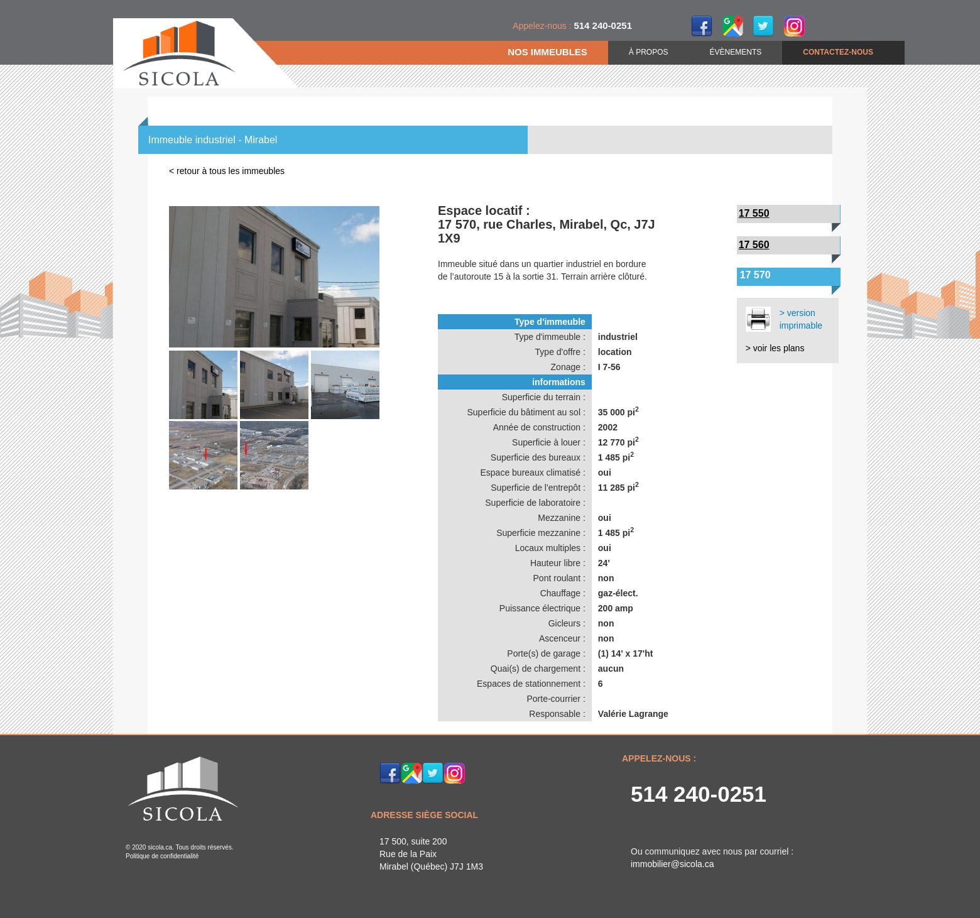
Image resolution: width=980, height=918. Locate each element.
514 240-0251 (698, 794)
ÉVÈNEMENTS (736, 52)
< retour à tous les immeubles (227, 171)
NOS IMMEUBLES (547, 51)
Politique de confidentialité (162, 856)
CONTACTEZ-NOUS (838, 52)
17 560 (754, 244)
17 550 (754, 213)
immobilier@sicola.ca (672, 864)
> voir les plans (775, 348)
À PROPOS (648, 52)
